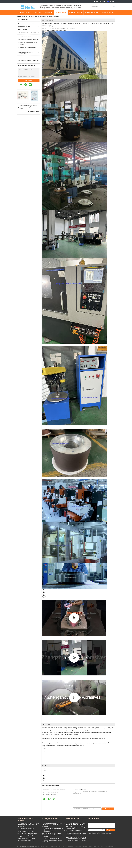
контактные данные (91, 12)
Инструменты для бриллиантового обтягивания (27, 43)
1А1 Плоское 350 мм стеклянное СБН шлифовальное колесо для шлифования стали (52, 830)
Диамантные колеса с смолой (26, 23)
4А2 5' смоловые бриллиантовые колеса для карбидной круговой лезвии (27, 835)
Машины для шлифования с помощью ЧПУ (25, 53)
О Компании (49, 12)
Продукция (37, 12)
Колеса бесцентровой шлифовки (27, 33)
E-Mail (90, 833)
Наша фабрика (61, 12)
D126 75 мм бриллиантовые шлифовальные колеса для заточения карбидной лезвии (26, 830)
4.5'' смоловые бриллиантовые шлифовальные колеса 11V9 (26, 839)
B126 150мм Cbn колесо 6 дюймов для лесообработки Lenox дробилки (75, 824)
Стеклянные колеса (23, 57)
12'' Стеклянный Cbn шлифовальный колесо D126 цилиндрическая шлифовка (52, 825)
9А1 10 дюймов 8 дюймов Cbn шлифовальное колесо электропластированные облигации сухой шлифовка (76, 833)
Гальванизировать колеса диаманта (28, 39)
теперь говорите (107, 12)
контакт (28, 80)
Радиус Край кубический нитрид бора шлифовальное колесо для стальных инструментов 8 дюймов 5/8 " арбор (76, 838)
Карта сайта (96, 833)
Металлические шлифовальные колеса (27, 48)
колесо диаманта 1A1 (24, 26)
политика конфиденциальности (25, 846)
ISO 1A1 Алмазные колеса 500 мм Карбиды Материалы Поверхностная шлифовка (52, 835)
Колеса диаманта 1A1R (24, 36)
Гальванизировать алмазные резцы (28, 60)
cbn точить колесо (23, 29)
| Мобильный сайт (106, 833)
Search (114, 6)
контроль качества (75, 12)
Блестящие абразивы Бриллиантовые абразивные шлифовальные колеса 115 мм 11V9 (28, 825)
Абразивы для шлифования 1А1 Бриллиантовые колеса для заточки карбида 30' (52, 840)
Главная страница (24, 12)
